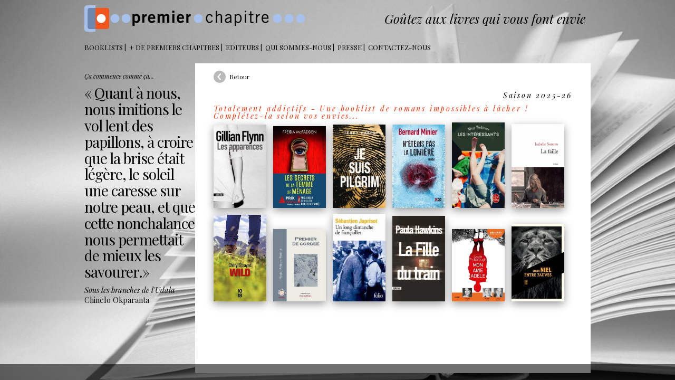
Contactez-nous (399, 47)
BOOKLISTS (103, 47)
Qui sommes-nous (298, 47)
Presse (350, 47)
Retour (239, 76)
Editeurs (242, 47)
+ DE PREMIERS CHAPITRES (174, 47)
